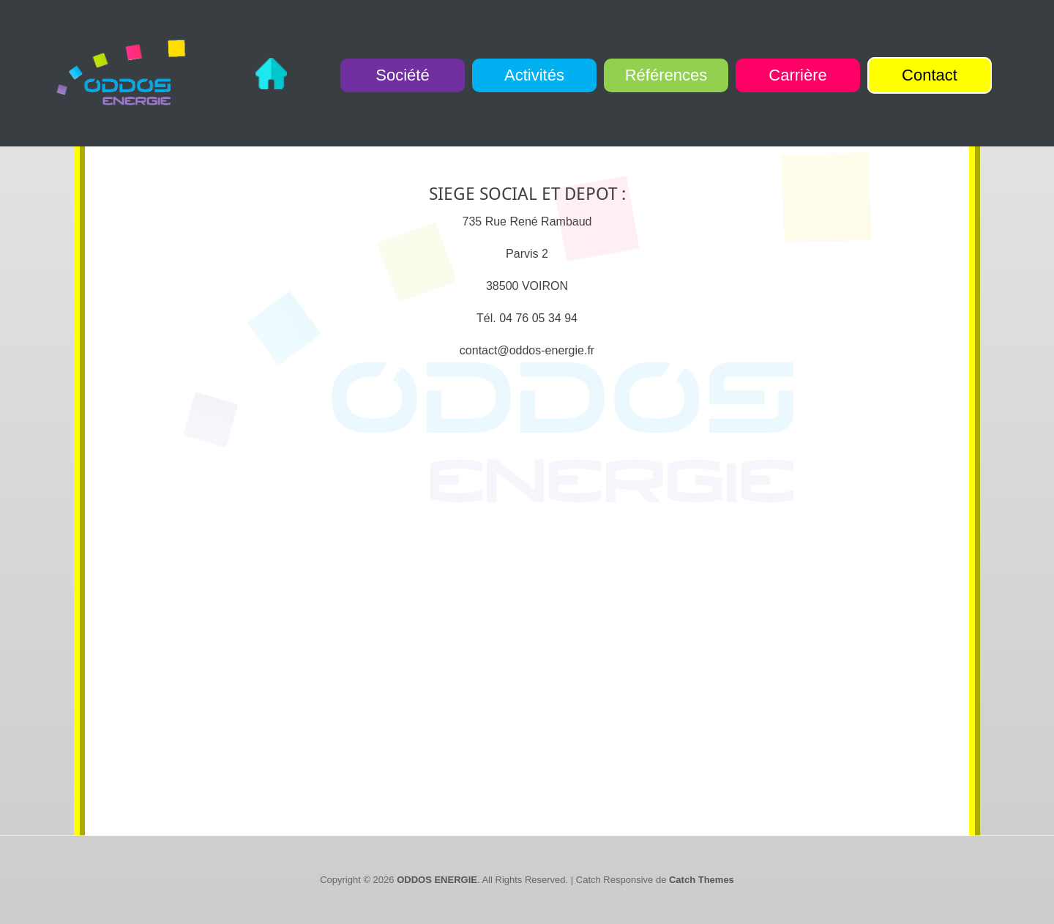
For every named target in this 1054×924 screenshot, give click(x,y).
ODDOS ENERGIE (437, 879)
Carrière (797, 75)
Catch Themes (701, 879)
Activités (534, 75)
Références (666, 75)
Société (402, 75)
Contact (929, 75)
